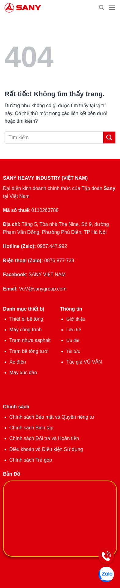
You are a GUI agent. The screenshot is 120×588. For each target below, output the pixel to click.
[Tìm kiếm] (101, 7)
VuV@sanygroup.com (42, 288)
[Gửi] (109, 137)
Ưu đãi (72, 340)
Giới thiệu (75, 319)
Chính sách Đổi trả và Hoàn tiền (44, 438)
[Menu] (111, 7)
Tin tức (73, 351)
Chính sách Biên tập (31, 427)
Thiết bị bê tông (26, 319)
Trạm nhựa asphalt (30, 340)
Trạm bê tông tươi (29, 351)
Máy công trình (25, 329)
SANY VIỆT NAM (46, 274)
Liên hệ (73, 329)
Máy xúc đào (23, 372)
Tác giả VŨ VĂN (84, 361)
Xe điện (17, 361)
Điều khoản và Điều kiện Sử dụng (46, 449)
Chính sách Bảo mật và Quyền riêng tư (51, 417)
